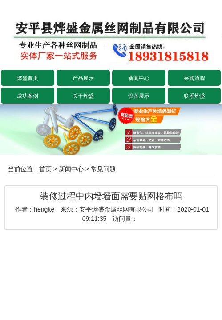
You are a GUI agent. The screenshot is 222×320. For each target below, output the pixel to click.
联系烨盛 (194, 96)
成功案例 (27, 96)
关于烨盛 (83, 96)
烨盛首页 (27, 78)
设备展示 (138, 96)
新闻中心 (138, 78)
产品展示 (83, 78)
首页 (45, 168)
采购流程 (194, 78)
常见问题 (103, 168)
